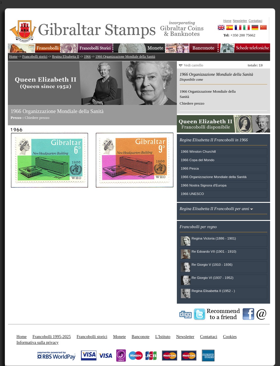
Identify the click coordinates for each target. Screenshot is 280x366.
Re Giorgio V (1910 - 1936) (212, 264)
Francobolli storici (34, 57)
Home (13, 57)
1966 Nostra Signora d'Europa (204, 185)
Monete (119, 336)
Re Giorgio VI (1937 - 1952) (213, 277)
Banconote (140, 336)
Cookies (230, 336)
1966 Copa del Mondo (197, 160)
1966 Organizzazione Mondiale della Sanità (125, 57)
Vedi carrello (193, 65)
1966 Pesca (190, 168)
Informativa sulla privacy (38, 342)
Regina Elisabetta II (65, 57)
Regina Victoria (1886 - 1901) (214, 238)
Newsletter (185, 336)
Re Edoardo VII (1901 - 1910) (214, 251)
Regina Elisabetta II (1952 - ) (213, 291)
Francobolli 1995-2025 (51, 336)
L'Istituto (162, 336)
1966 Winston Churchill (198, 151)
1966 (87, 57)
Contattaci (208, 336)
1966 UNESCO (192, 194)
